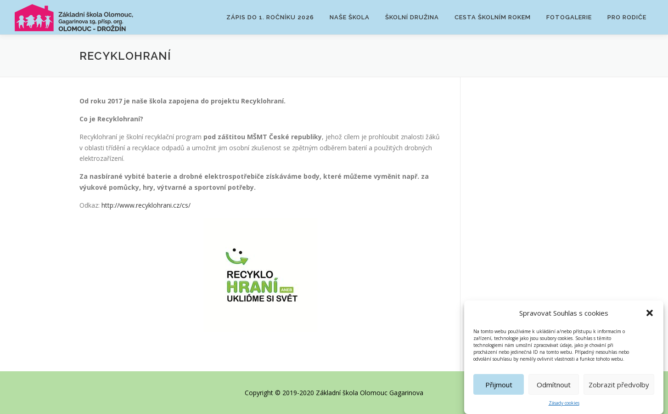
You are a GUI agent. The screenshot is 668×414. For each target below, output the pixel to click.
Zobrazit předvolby (619, 385)
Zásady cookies (564, 403)
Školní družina (412, 17)
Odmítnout (554, 385)
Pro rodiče (626, 17)
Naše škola (350, 17)
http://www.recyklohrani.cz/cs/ (146, 205)
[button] (649, 313)
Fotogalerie (569, 17)
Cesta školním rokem (493, 17)
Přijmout (498, 385)
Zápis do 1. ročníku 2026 (270, 17)
